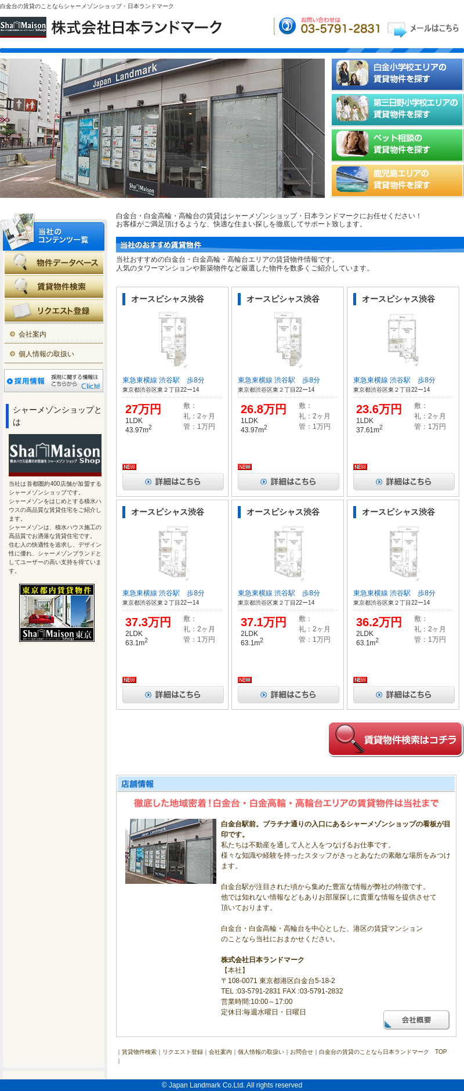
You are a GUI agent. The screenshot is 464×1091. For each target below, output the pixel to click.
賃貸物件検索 (139, 1052)
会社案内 (32, 334)
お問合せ (301, 1052)
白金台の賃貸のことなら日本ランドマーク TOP (383, 1052)
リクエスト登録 (182, 1052)
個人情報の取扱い (46, 354)
